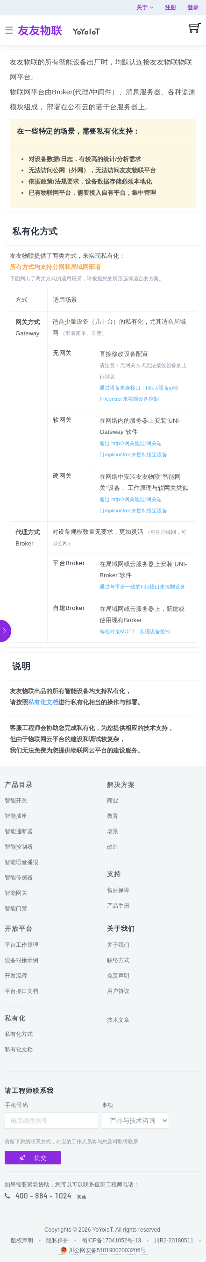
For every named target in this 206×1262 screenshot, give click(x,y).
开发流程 (16, 975)
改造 (112, 847)
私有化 (15, 1018)
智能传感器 (19, 877)
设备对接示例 (21, 960)
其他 (81, 1197)
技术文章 (118, 1020)
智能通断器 (19, 831)
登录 (193, 7)
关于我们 (118, 945)
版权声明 (22, 1240)
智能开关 (16, 800)
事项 (108, 1105)
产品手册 (118, 905)
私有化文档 (43, 702)
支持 (114, 874)
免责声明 (118, 975)
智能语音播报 (21, 862)
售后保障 (118, 890)
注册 (170, 7)
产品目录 (19, 784)
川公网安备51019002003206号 (103, 1250)
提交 (33, 1158)
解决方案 (121, 784)
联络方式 (118, 960)
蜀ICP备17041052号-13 (111, 1240)
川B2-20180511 (173, 1240)
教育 (112, 816)
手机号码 (16, 1105)
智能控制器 (19, 847)
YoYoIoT (102, 1230)
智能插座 (16, 816)
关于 (145, 7)
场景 (112, 831)
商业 (112, 800)
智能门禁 (16, 908)
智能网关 (16, 893)
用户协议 (118, 991)
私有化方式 (19, 1034)
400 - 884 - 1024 (43, 1195)
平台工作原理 (21, 945)
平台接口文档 (21, 991)
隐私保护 (57, 1240)
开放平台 (19, 928)
